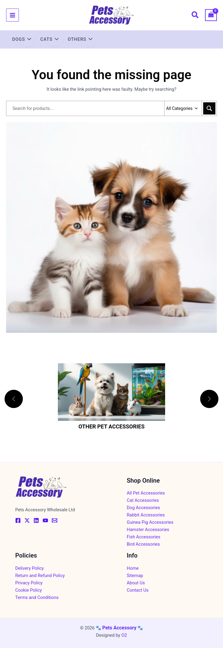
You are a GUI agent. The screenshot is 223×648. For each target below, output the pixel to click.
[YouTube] (45, 520)
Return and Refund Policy (40, 575)
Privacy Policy (29, 583)
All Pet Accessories (146, 493)
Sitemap (135, 575)
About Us (136, 583)
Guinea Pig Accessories (150, 522)
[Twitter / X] (27, 520)
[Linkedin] (36, 520)
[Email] (54, 520)
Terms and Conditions (36, 597)
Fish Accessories (143, 537)
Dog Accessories (143, 507)
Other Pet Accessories (111, 426)
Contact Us (138, 590)
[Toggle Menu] (28, 40)
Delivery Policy (29, 568)
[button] (195, 16)
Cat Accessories (143, 500)
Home (133, 568)
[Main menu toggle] (12, 15)
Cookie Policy (28, 590)
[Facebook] (18, 520)
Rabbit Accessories (146, 515)
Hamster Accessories (148, 529)
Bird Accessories (143, 544)
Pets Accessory (119, 628)
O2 (124, 635)
